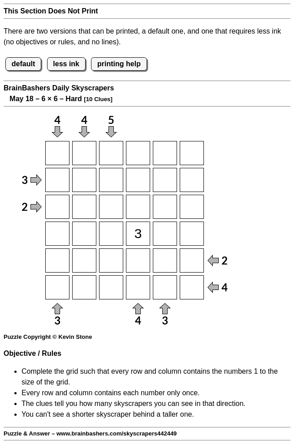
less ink (66, 64)
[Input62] (84, 287)
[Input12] (84, 153)
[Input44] (138, 234)
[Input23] (111, 180)
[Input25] (165, 180)
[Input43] (111, 234)
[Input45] (165, 234)
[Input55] (165, 260)
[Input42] (84, 234)
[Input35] (165, 207)
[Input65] (165, 287)
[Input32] (84, 207)
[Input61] (57, 287)
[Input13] (111, 153)
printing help (119, 64)
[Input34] (138, 207)
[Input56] (192, 260)
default (23, 64)
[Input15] (165, 153)
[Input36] (192, 207)
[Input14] (138, 153)
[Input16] (192, 153)
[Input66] (192, 287)
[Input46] (192, 234)
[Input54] (138, 260)
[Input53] (111, 260)
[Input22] (84, 180)
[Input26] (192, 180)
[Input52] (84, 260)
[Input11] (57, 153)
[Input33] (111, 207)
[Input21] (57, 180)
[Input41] (57, 234)
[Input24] (138, 180)
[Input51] (57, 260)
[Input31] (57, 207)
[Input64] (138, 287)
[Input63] (111, 287)
